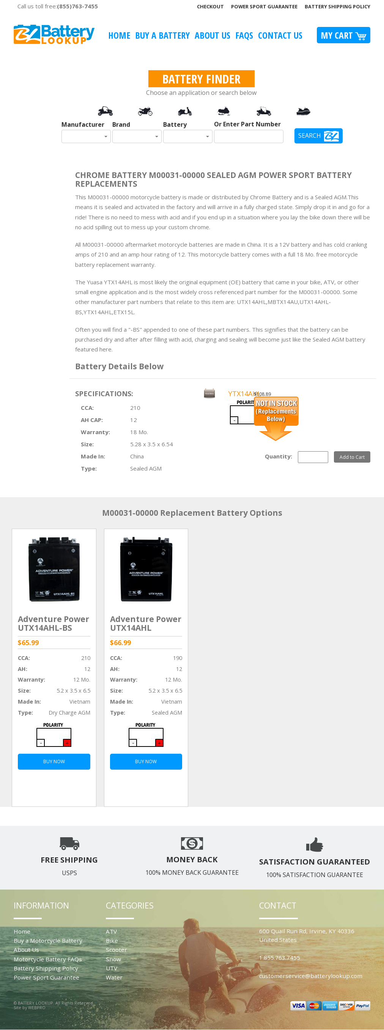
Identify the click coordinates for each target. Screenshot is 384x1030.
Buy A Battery (162, 35)
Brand (121, 124)
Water (114, 977)
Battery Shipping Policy (337, 6)
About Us (212, 35)
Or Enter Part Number (247, 124)
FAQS (244, 35)
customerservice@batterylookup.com (310, 976)
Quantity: (278, 456)
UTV (111, 968)
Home (119, 35)
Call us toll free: (57, 6)
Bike (112, 940)
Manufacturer (82, 124)
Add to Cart (352, 457)
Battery (175, 124)
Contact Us (280, 35)
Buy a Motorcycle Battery (48, 940)
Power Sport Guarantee (264, 6)
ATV (111, 931)
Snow (113, 959)
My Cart (344, 35)
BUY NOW (54, 761)
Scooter (116, 949)
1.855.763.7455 (279, 957)
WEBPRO (37, 1007)
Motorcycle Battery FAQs (48, 959)
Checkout (210, 6)
